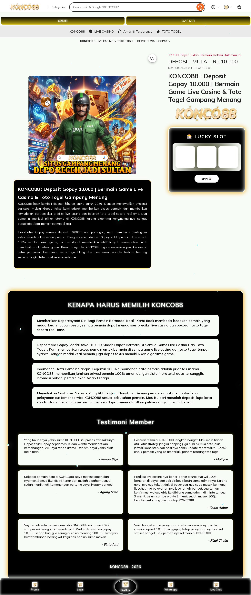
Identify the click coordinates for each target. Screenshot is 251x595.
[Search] (200, 7)
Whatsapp (170, 586)
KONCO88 (86, 41)
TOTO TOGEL (125, 41)
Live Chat (216, 586)
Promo (35, 586)
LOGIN (62, 21)
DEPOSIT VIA (146, 41)
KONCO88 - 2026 (125, 566)
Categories (56, 7)
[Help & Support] (215, 7)
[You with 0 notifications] (228, 7)
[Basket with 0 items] (239, 7)
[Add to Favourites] (152, 58)
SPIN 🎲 (206, 178)
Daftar (125, 586)
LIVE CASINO (104, 41)
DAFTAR (188, 21)
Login (80, 586)
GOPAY (162, 41)
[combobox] (132, 7)
